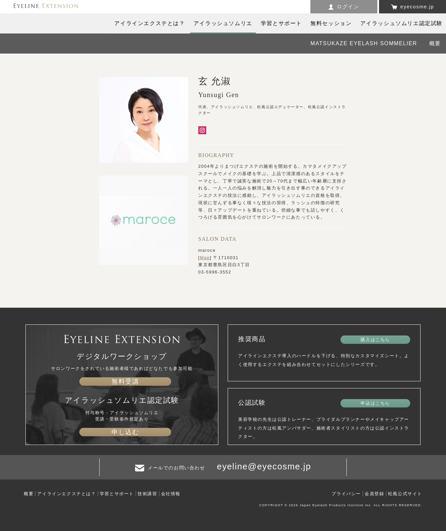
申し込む (125, 432)
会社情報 (170, 493)
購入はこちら (375, 339)
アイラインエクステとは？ (66, 493)
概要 (435, 43)
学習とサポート (117, 493)
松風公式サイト (405, 493)
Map (205, 257)
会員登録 (374, 493)
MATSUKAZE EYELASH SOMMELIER (363, 43)
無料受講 (125, 381)
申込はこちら (375, 403)
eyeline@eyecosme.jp (264, 466)
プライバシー (346, 493)
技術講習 (147, 493)
